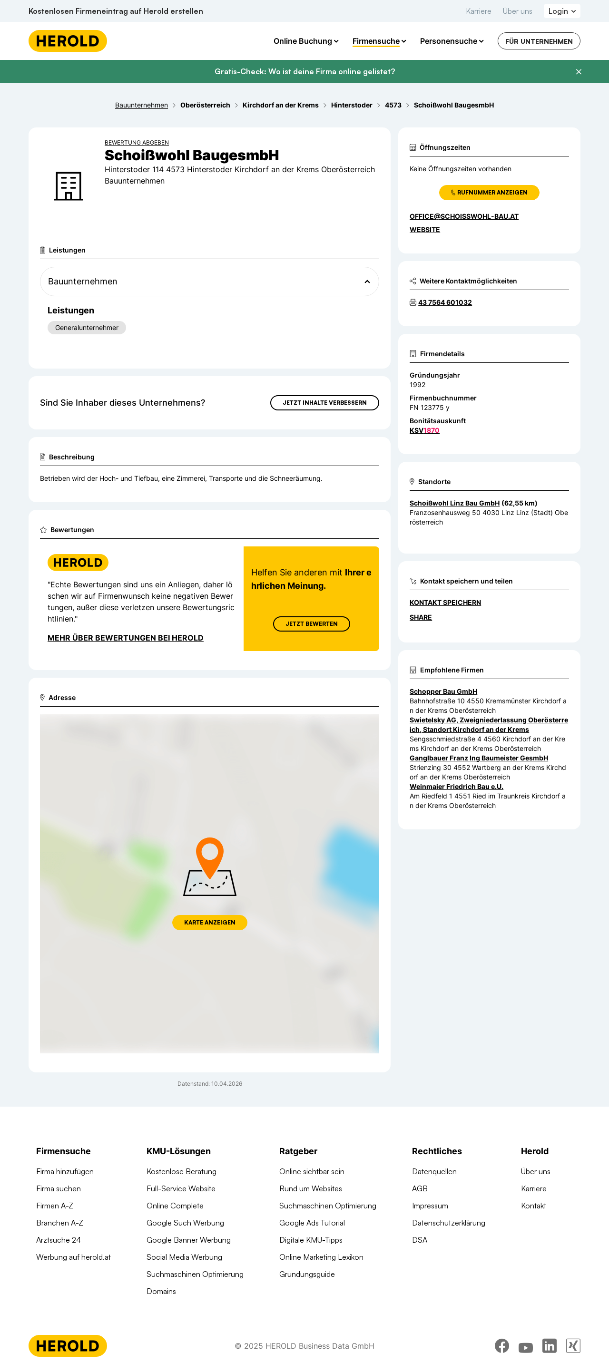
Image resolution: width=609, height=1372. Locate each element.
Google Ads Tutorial (312, 1222)
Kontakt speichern (445, 602)
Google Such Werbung (185, 1222)
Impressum (430, 1205)
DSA (419, 1240)
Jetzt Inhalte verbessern (325, 402)
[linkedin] (549, 1345)
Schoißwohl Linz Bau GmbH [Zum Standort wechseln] (455, 503)
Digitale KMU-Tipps (311, 1240)
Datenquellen (434, 1171)
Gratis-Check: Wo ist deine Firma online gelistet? (305, 71)
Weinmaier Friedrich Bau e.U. (456, 786)
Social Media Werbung (184, 1257)
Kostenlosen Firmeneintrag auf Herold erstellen (116, 11)
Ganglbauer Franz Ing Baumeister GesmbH (479, 758)
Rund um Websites (310, 1188)
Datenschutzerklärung (448, 1222)
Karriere (478, 11)
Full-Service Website (181, 1188)
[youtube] (526, 1345)
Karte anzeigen (210, 922)
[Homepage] (68, 41)
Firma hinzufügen (65, 1171)
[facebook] (502, 1345)
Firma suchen (58, 1188)
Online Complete (175, 1205)
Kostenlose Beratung (181, 1171)
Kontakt (533, 1205)
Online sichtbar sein (311, 1171)
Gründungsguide (307, 1274)
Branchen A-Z (59, 1222)
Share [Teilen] (421, 617)
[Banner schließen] (578, 72)
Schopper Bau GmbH (443, 691)
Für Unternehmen (539, 41)
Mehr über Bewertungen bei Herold (126, 637)
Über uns (517, 11)
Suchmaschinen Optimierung (195, 1274)
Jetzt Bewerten (311, 623)
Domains (161, 1291)
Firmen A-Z (54, 1205)
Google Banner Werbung (189, 1240)
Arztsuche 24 (58, 1240)
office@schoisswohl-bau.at (464, 216)
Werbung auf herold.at (73, 1257)
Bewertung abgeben (137, 142)
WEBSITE (425, 229)
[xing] (573, 1345)
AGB (420, 1188)
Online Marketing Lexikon (321, 1257)
